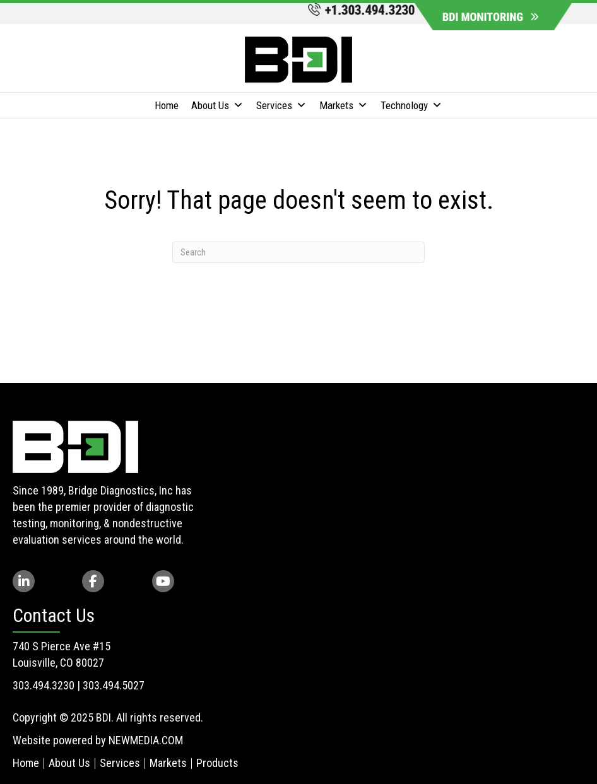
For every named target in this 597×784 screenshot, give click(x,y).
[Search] (298, 252)
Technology (411, 106)
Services (281, 106)
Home (167, 105)
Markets (343, 106)
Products (217, 762)
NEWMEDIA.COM (146, 740)
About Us (217, 106)
